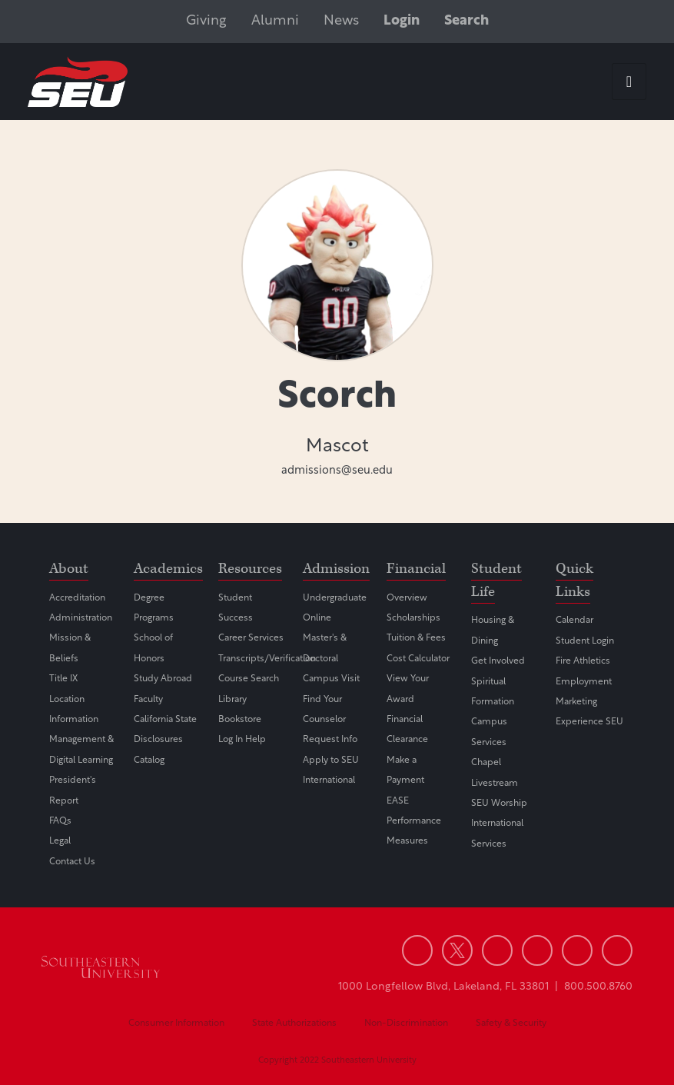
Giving (206, 21)
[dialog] (628, 1039)
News (341, 21)
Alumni (275, 21)
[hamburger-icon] (629, 81)
